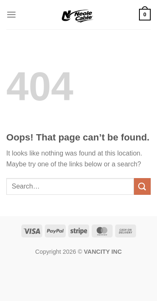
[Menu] (11, 14)
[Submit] (142, 186)
